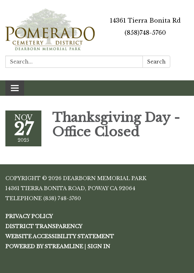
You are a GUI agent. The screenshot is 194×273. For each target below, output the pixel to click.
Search (156, 61)
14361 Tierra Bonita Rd (145, 20)
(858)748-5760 (145, 32)
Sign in (98, 246)
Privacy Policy (29, 216)
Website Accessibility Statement (59, 236)
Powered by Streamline (44, 246)
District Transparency (43, 226)
